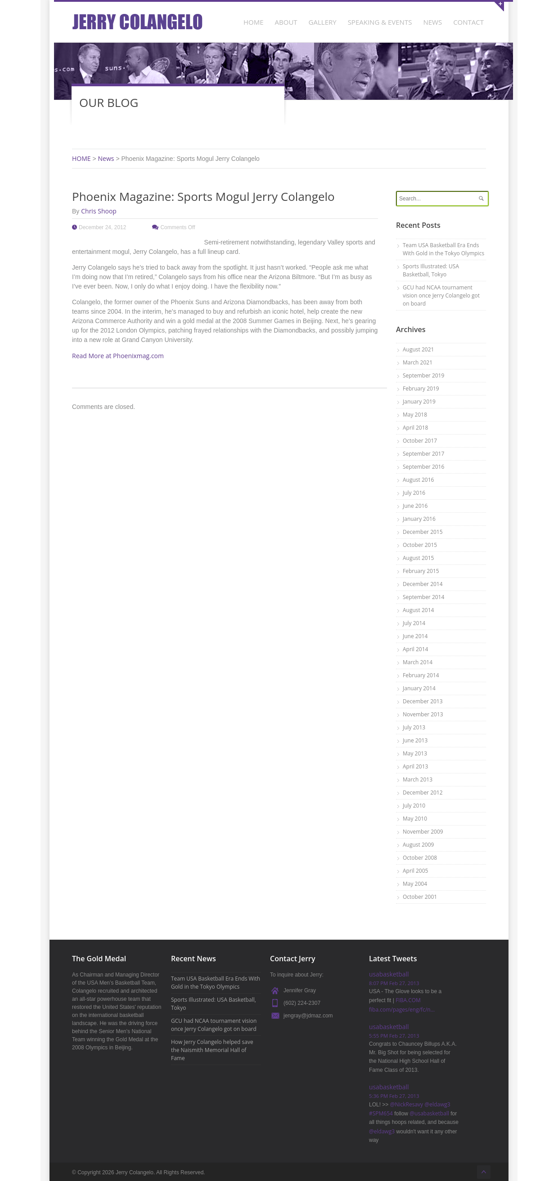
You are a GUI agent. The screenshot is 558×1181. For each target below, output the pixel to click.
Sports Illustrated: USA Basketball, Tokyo (431, 270)
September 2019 (423, 375)
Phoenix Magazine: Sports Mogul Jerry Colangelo (203, 196)
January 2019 (419, 401)
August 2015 (418, 558)
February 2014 (421, 675)
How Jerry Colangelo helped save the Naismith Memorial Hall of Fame (212, 1050)
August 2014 (418, 610)
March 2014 (417, 662)
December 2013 (423, 701)
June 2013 (415, 740)
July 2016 (414, 493)
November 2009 (423, 831)
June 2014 (415, 636)
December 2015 (423, 532)
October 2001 (420, 897)
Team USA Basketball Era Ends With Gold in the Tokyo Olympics (443, 249)
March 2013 (417, 779)
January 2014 (419, 688)
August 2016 (418, 480)
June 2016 (415, 506)
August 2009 (418, 844)
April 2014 (415, 649)
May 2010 (415, 818)
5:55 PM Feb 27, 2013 (394, 1035)
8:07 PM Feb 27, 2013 (394, 983)
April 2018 (415, 427)
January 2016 (419, 519)
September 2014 (423, 597)
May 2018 (415, 414)
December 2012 (423, 792)
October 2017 (420, 440)
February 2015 (421, 571)
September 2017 (423, 453)
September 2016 (423, 467)
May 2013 (415, 753)
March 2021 (417, 362)
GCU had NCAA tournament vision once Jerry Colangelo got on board (441, 295)
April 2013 (415, 766)
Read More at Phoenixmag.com (118, 355)
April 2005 (415, 871)
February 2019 (421, 388)
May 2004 (415, 884)
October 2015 (420, 545)
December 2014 (423, 584)
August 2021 (418, 349)
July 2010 (414, 805)
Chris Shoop (99, 211)
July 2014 (414, 623)
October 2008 (420, 857)
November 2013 (423, 714)
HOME (81, 158)
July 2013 (414, 727)
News (106, 158)
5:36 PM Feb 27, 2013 (394, 1095)
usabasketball (389, 974)
